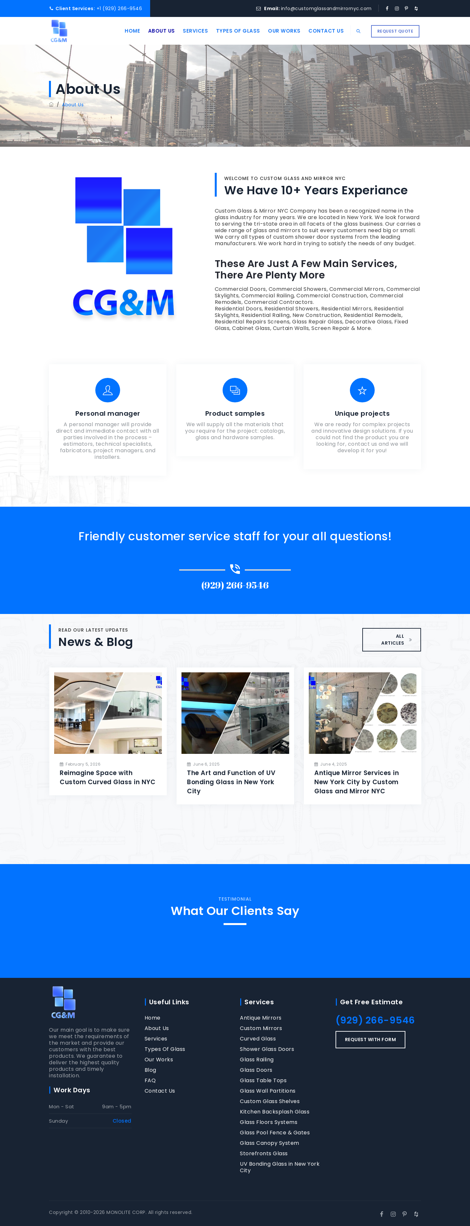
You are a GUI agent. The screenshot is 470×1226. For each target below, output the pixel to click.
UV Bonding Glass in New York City (280, 1167)
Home (126, 30)
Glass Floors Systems (268, 1122)
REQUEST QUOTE (395, 31)
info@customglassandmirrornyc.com (326, 8)
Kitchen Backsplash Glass (274, 1112)
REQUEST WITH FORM (370, 1039)
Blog (150, 1070)
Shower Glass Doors (267, 1049)
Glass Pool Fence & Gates (275, 1132)
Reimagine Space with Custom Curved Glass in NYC (107, 777)
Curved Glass (258, 1039)
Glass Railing (257, 1059)
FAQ (150, 1080)
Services (189, 30)
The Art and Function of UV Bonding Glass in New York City (231, 782)
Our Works (278, 30)
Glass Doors (256, 1070)
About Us (155, 30)
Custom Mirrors (261, 1028)
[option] (108, 731)
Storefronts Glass (264, 1153)
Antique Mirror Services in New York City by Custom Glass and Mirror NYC (356, 782)
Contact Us (320, 30)
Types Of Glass (232, 30)
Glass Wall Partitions (268, 1091)
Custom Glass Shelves (270, 1101)
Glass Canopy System (269, 1143)
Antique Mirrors (261, 1018)
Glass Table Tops (263, 1080)
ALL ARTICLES (396, 639)
